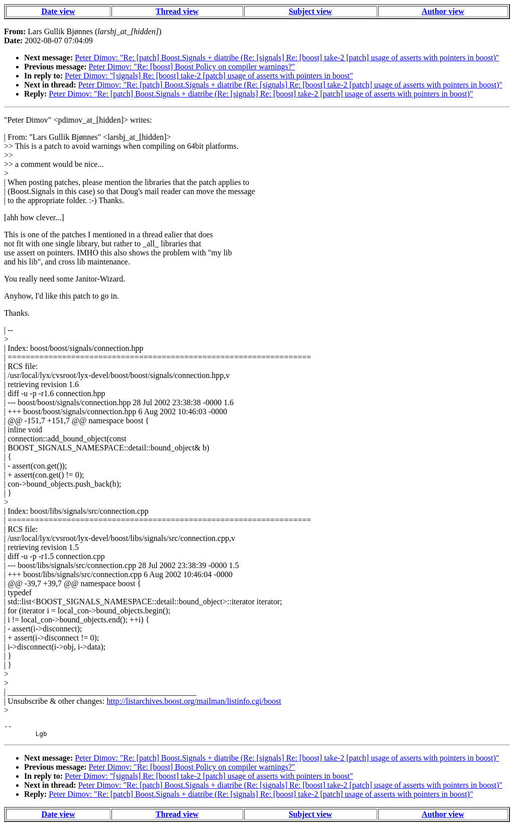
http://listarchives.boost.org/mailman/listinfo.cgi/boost (193, 701)
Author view (443, 11)
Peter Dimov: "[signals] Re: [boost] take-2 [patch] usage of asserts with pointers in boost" (209, 75)
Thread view (177, 11)
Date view (58, 11)
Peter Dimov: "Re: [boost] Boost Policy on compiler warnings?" (192, 66)
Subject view (310, 11)
